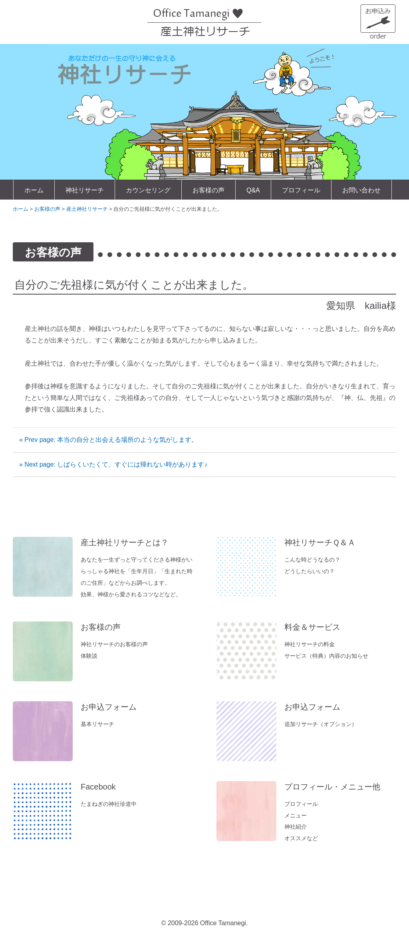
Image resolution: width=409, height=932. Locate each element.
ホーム (34, 190)
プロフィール (301, 190)
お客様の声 (208, 190)
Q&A (253, 190)
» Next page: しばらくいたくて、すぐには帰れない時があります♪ (113, 464)
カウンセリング (148, 190)
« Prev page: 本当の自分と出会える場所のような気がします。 (108, 439)
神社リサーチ (85, 190)
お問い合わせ (361, 190)
